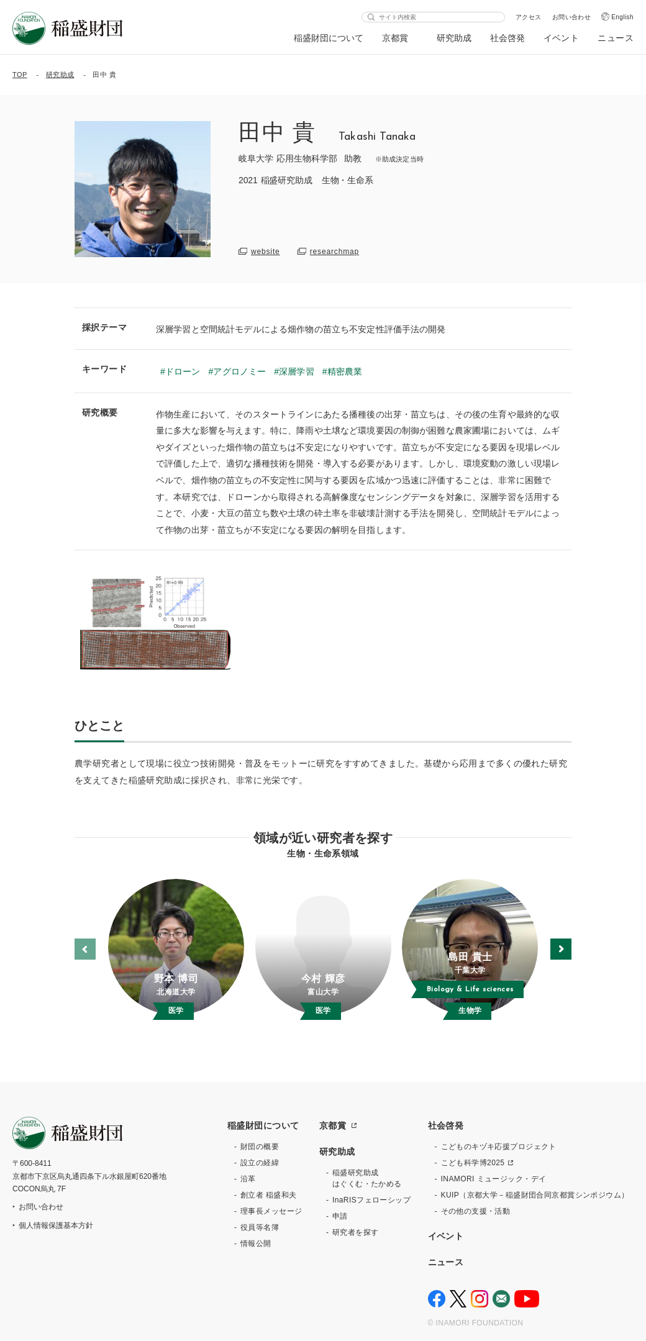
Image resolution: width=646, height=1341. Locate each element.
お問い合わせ (571, 17)
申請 (340, 1216)
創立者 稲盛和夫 (268, 1195)
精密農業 (345, 371)
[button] (560, 949)
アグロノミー (239, 371)
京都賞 (395, 38)
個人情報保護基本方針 (56, 1225)
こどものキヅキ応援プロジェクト (499, 1146)
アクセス (529, 17)
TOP (19, 74)
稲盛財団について (328, 38)
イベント (562, 38)
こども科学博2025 (473, 1162)
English (622, 17)
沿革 (248, 1179)
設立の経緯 (259, 1162)
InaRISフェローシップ (371, 1200)
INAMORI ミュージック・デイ (494, 1179)
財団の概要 (259, 1146)
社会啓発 (507, 38)
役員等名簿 (259, 1227)
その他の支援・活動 (476, 1211)
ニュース (616, 38)
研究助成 (454, 38)
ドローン (183, 371)
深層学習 (296, 371)
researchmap (334, 251)
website (265, 251)
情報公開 (255, 1243)
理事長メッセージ (271, 1211)
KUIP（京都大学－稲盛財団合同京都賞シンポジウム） (535, 1195)
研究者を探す (355, 1232)
